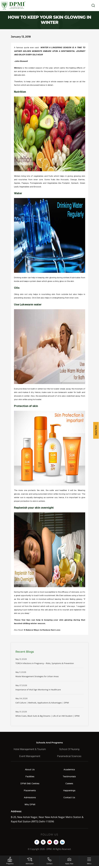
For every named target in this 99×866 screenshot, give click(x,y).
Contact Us (69, 797)
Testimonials (69, 776)
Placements (30, 790)
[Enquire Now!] (69, 861)
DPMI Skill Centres (29, 783)
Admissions (30, 797)
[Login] (29, 861)
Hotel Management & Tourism (30, 749)
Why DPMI (29, 804)
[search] (92, 5)
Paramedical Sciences (69, 756)
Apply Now (96, 430)
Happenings (69, 790)
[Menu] (89, 861)
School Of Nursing (69, 749)
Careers (69, 783)
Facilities (29, 776)
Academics (69, 769)
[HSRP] (10, 861)
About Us (30, 769)
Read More (50, 663)
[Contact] (49, 861)
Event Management (29, 756)
